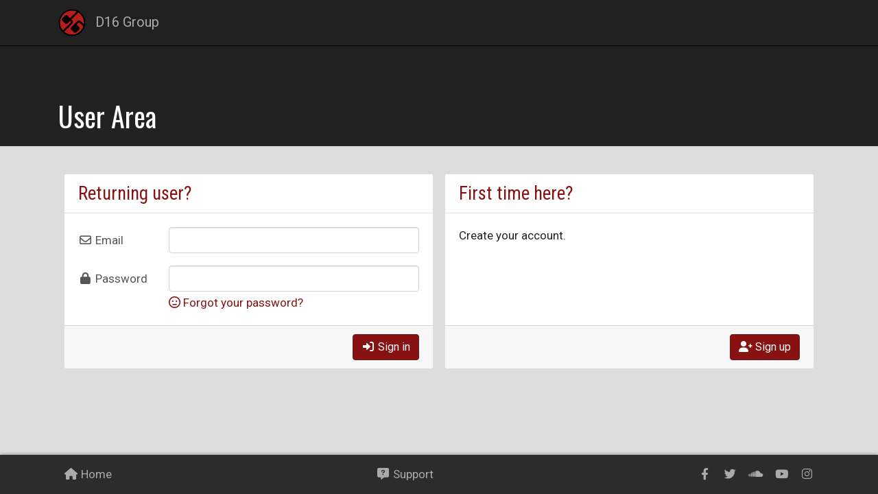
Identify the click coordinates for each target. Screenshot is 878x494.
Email (100, 240)
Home (88, 474)
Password (112, 278)
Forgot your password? (236, 302)
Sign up (765, 346)
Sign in (385, 346)
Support (405, 474)
